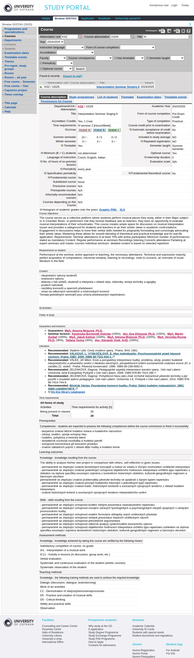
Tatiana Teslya (75, 340)
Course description (53, 97)
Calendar (10, 107)
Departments (12, 40)
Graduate (104, 18)
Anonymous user (159, 5)
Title (139, 36)
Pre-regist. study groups (15, 67)
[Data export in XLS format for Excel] (169, 31)
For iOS (170, 653)
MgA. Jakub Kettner (82, 337)
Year (42, 41)
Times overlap (13, 94)
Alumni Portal (139, 653)
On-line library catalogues (68, 392)
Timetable (127, 97)
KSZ (80, 106)
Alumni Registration (143, 650)
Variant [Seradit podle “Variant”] (149, 82)
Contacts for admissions (102, 645)
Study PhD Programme (101, 638)
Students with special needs (148, 632)
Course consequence (81, 58)
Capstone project (15, 90)
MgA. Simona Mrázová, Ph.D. (84, 330)
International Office (53, 642)
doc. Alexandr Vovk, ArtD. (111, 340)
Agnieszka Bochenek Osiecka (91, 333)
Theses (9, 61)
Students (9, 48)
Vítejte (46, 18)
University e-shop (52, 638)
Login (174, 5)
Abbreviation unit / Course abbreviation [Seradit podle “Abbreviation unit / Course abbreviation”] (71, 82)
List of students (107, 97)
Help (7, 111)
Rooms (9, 73)
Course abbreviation (97, 36)
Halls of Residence (52, 632)
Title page (10, 103)
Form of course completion (102, 47)
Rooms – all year (15, 77)
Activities (46, 308)
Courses (10, 36)
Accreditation (48, 52)
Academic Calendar (143, 626)
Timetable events (15, 57)
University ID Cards (143, 629)
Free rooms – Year (16, 86)
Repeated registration (157, 141)
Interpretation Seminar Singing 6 (118, 86)
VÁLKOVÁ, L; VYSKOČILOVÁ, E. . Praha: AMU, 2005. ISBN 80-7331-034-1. (114, 355)
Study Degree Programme (103, 632)
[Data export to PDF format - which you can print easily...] (162, 31)
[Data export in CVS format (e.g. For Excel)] (177, 31)
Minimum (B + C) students (60, 153)
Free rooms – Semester (19, 81)
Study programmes (81, 97)
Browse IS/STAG (66, 18)
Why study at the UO (100, 626)
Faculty (44, 58)
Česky (185, 5)
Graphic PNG (108, 209)
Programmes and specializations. (15, 30)
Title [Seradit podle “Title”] (102, 82)
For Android (172, 650)
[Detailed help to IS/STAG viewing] (188, 31)
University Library (52, 635)
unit (50, 36)
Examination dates (16, 53)
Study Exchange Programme (104, 635)
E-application (95, 629)
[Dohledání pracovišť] (80, 36)
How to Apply (95, 642)
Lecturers (10, 44)
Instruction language (52, 47)
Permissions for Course (56, 101)
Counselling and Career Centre (59, 626)
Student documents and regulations (152, 635)
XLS (122, 209)
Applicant (87, 18)
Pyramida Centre (51, 629)
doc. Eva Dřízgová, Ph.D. (139, 333)
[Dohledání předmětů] (133, 36)
